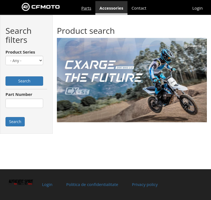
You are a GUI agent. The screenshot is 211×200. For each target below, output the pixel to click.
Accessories (111, 8)
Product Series (20, 52)
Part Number (18, 94)
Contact (139, 8)
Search (24, 81)
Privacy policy (145, 184)
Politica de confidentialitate (92, 184)
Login (197, 8)
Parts (86, 8)
